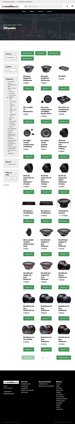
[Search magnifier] (25, 6)
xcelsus (58, 407)
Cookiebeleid (24, 388)
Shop (23, 11)
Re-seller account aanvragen (46, 386)
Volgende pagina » (63, 357)
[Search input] (45, 6)
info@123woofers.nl (8, 393)
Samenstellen (64, 221)
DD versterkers (27, 58)
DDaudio (58, 392)
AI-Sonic (58, 384)
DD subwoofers (54, 53)
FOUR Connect (60, 396)
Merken (32, 11)
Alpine (57, 386)
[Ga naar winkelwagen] (72, 6)
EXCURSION (59, 394)
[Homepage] (10, 6)
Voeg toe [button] (28, 88)
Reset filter (6, 185)
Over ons (40, 11)
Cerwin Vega (59, 390)
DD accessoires (27, 53)
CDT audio (59, 388)
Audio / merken (12, 25)
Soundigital (59, 402)
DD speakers (41, 53)
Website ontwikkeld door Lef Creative (63, 422)
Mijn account (24, 392)
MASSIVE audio (60, 400)
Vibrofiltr (58, 405)
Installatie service (43, 384)
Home (5, 25)
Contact (49, 11)
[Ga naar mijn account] (67, 6)
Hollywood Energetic (61, 398)
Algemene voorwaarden (27, 390)
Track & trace (24, 386)
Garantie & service (26, 384)
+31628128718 (7, 391)
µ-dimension (59, 409)
